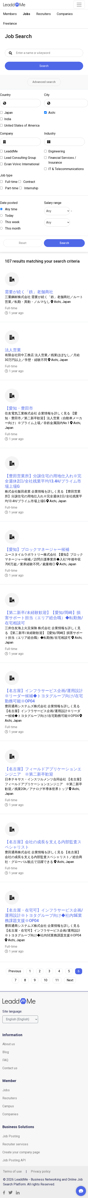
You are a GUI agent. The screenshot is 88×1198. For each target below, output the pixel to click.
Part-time (9, 188)
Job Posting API (14, 1160)
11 (57, 980)
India (7, 119)
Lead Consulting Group (20, 158)
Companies (65, 14)
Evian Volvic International (21, 164)
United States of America (21, 125)
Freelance (10, 23)
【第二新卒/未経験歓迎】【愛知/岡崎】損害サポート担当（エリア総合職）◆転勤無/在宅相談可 (44, 617)
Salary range (52, 203)
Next (70, 980)
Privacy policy (41, 1171)
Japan (8, 113)
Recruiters (43, 14)
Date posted (9, 203)
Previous (14, 971)
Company (6, 133)
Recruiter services (15, 1144)
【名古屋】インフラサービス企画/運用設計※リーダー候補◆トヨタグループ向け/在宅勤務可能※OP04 (44, 695)
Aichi (51, 113)
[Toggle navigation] (79, 5)
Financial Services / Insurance (62, 160)
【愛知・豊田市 (19, 408)
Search (44, 66)
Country (5, 95)
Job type (6, 175)
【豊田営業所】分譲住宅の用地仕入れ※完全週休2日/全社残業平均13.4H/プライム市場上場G (43, 481)
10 (45, 980)
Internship (28, 188)
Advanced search (44, 82)
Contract (26, 182)
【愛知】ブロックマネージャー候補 (37, 549)
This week (10, 222)
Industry (50, 133)
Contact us (9, 1068)
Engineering (56, 151)
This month (10, 228)
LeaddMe (11, 151)
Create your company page (21, 1152)
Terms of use (12, 1171)
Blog (5, 1052)
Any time (8, 209)
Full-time (9, 182)
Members (10, 14)
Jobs (26, 14)
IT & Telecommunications (66, 169)
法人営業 (13, 350)
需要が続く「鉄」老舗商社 (29, 291)
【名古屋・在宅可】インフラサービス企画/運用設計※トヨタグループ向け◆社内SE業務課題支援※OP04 (44, 915)
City (47, 95)
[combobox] (20, 103)
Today (6, 216)
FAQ (5, 1060)
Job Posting (11, 1136)
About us (8, 1044)
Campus (8, 1106)
